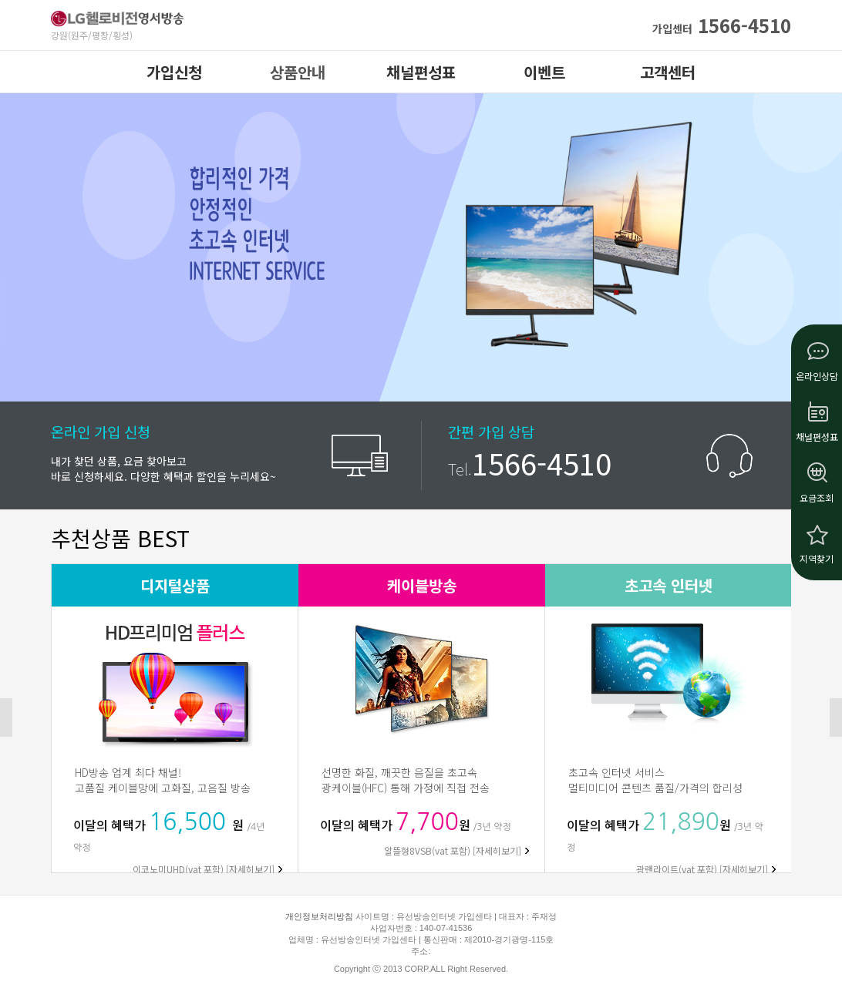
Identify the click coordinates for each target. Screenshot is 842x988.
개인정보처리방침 (319, 916)
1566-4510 (721, 25)
